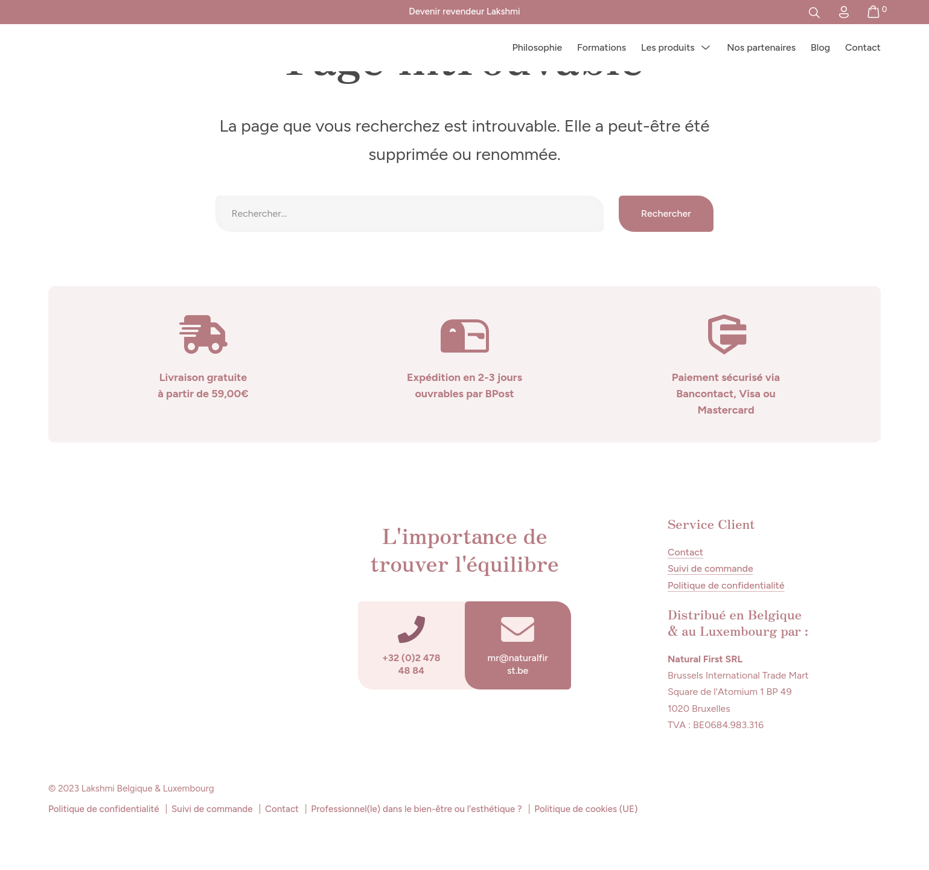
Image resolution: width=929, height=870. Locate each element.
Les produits (668, 47)
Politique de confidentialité (726, 585)
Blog (820, 47)
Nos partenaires (761, 47)
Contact (863, 47)
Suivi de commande (710, 568)
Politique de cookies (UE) (585, 809)
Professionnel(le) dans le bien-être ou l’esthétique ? (416, 809)
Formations (601, 47)
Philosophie (537, 47)
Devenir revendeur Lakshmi (464, 11)
